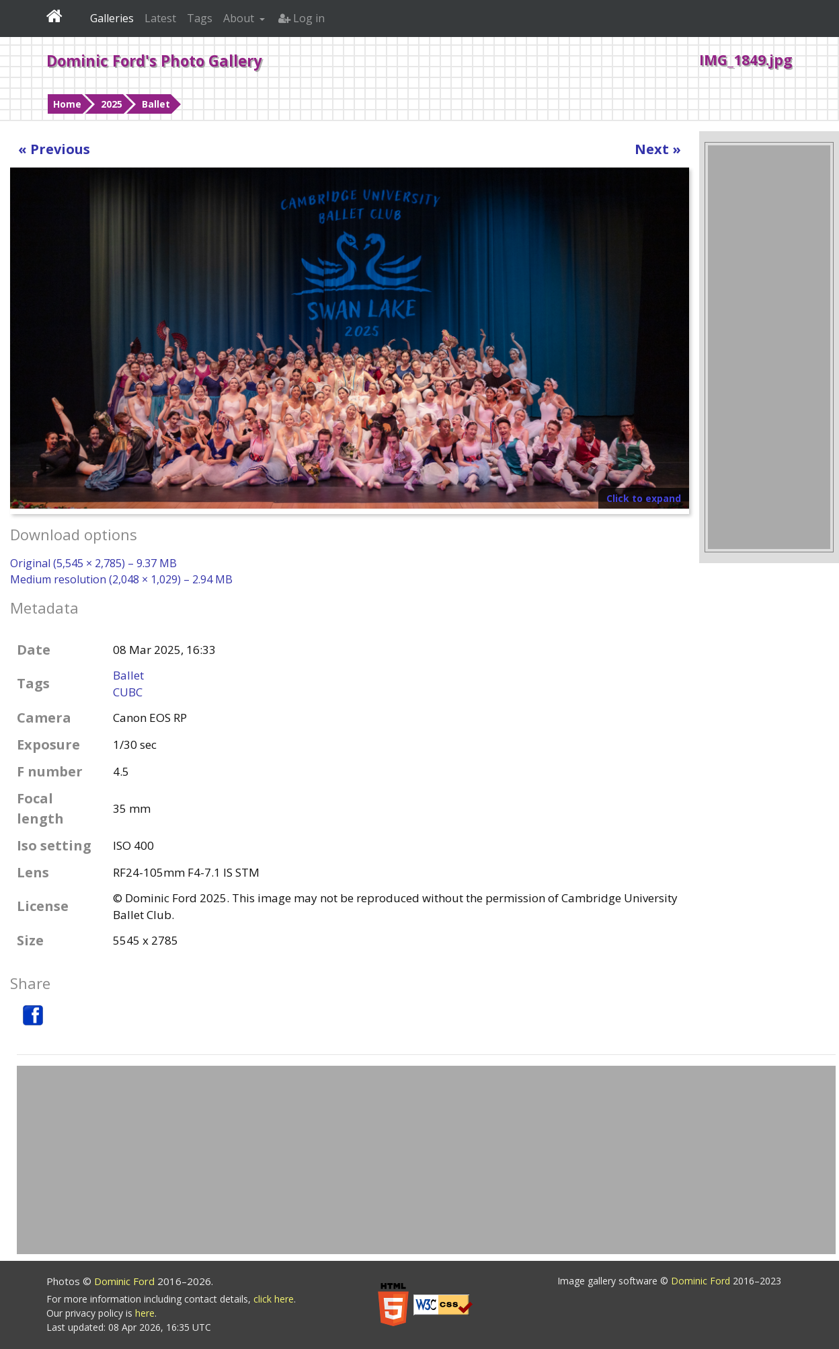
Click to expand (643, 498)
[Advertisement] (769, 347)
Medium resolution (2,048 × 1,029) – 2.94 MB (121, 579)
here (145, 1313)
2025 (111, 104)
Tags (199, 18)
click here (273, 1298)
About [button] (240, 18)
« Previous (54, 149)
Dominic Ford (125, 1281)
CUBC (128, 692)
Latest (160, 18)
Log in (301, 18)
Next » (658, 149)
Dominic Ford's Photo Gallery (154, 60)
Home (67, 104)
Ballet (156, 104)
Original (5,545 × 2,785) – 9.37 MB (93, 563)
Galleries (112, 18)
